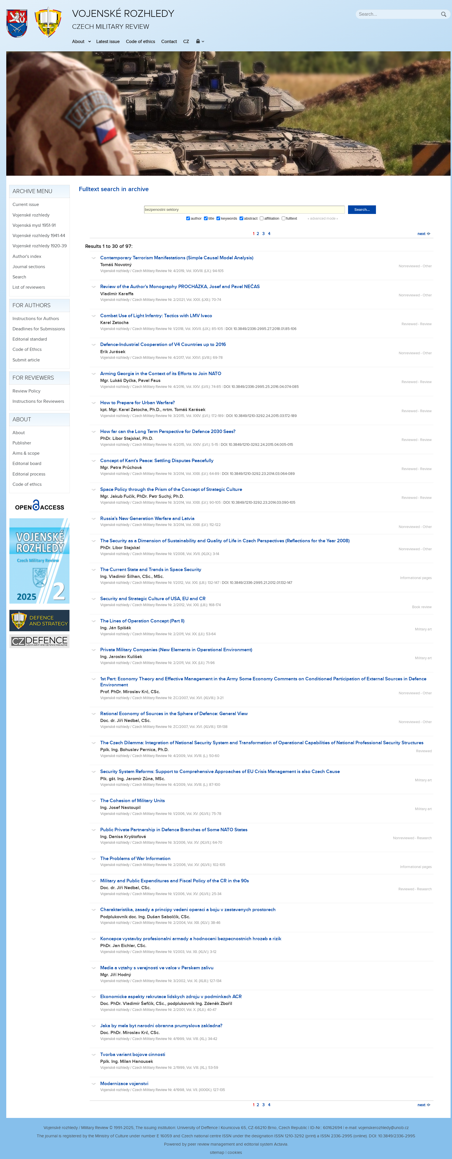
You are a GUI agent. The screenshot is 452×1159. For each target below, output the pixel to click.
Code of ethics (140, 42)
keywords (229, 218)
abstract (250, 218)
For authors (32, 305)
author (196, 218)
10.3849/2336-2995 (396, 1136)
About (78, 42)
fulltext (291, 218)
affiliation (271, 218)
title (211, 218)
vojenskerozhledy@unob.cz (383, 1127)
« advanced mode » (323, 219)
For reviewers (33, 378)
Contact (169, 42)
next (424, 233)
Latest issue (108, 42)
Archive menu (32, 191)
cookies (235, 1152)
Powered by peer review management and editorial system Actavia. (226, 1144)
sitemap (217, 1152)
